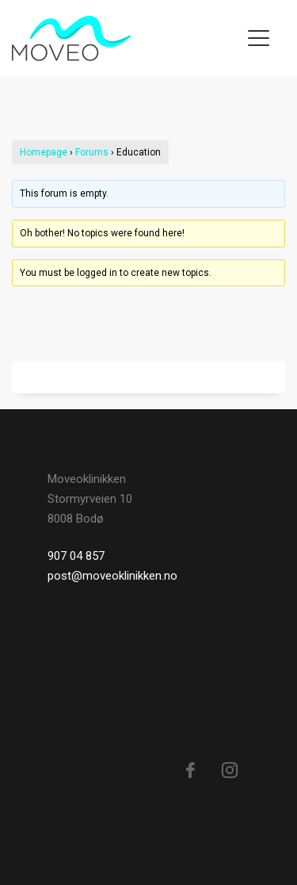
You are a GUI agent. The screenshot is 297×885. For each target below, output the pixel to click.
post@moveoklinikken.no (112, 576)
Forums (92, 152)
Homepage (43, 152)
